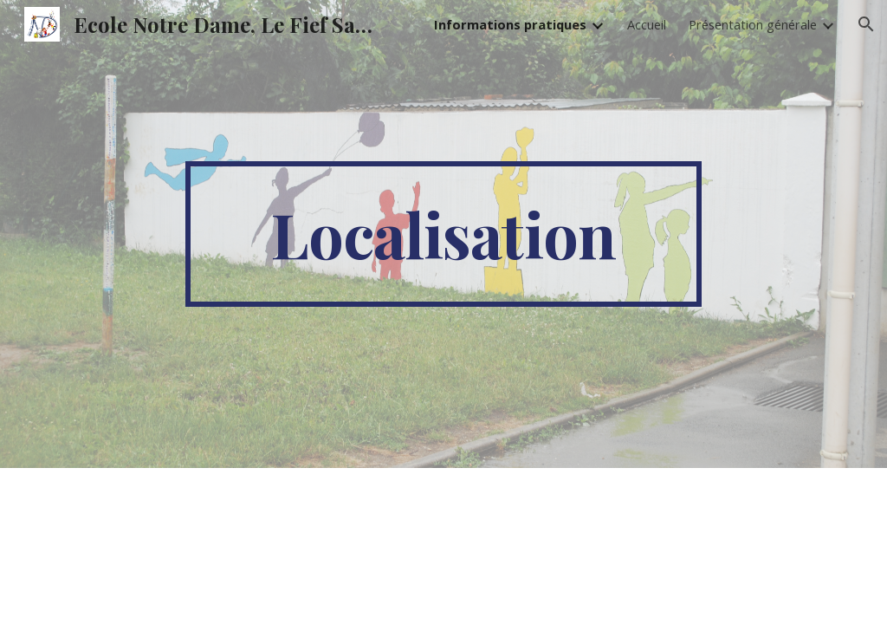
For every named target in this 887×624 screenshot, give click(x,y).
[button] (866, 24)
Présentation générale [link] (753, 24)
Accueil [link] (646, 24)
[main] (443, 234)
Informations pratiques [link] (510, 24)
